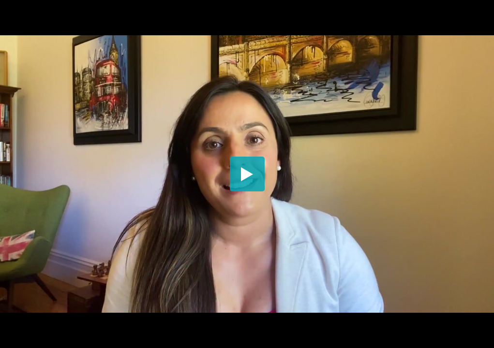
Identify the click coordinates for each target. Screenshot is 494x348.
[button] (247, 174)
